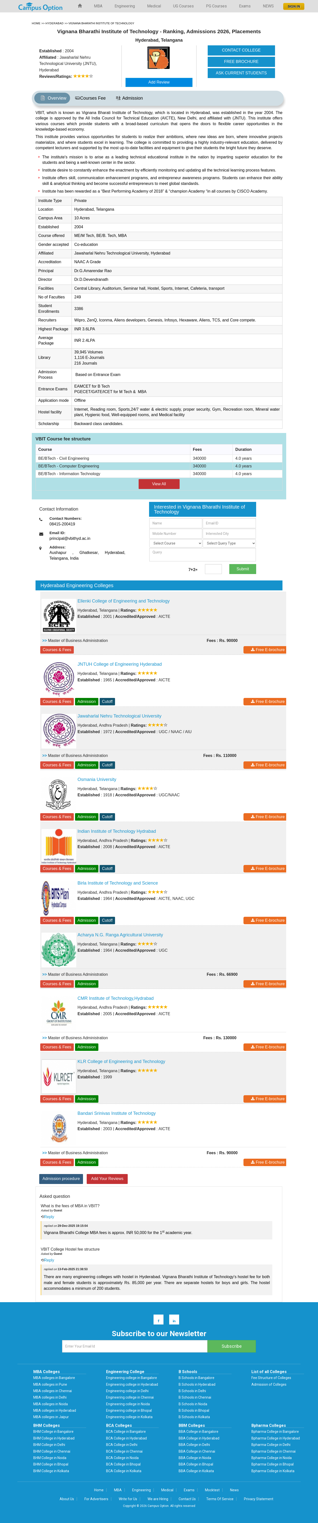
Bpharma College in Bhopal (272, 1464)
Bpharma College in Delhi (270, 1445)
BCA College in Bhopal (123, 1464)
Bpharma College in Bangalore (275, 1432)
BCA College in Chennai (124, 1451)
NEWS (268, 6)
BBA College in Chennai (197, 1451)
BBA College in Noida (195, 1458)
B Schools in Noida (193, 1404)
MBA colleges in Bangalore (54, 1378)
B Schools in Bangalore (196, 1378)
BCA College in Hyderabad (126, 1438)
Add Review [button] (158, 82)
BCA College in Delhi (121, 1445)
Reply (49, 1217)
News (234, 1490)
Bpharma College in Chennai (273, 1451)
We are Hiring (158, 1499)
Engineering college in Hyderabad (132, 1384)
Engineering (125, 6)
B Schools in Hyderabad (197, 1384)
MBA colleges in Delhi (50, 1397)
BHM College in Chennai (51, 1451)
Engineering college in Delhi (127, 1391)
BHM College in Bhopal (50, 1464)
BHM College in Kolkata (51, 1471)
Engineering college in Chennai (130, 1397)
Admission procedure (61, 1179)
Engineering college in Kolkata (129, 1417)
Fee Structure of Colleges (271, 1378)
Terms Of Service (220, 1499)
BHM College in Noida (49, 1458)
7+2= (193, 569)
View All (159, 484)
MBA (98, 6)
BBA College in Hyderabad (199, 1438)
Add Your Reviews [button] (107, 1179)
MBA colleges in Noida (50, 1404)
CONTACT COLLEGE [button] (241, 50)
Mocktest (212, 1490)
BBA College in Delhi (194, 1445)
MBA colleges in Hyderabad (54, 1410)
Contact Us (187, 1499)
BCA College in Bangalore (126, 1432)
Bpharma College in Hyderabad (275, 1438)
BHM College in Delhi (49, 1445)
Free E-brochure (268, 650)
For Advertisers (96, 1499)
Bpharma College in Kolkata (272, 1471)
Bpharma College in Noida (271, 1458)
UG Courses (183, 6)
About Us (67, 1499)
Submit (243, 569)
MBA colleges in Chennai (52, 1391)
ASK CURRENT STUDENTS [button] (241, 73)
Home (99, 1490)
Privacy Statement (258, 1499)
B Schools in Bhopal (194, 1410)
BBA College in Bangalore (198, 1432)
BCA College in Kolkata (123, 1471)
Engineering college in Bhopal (129, 1410)
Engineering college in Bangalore (131, 1378)
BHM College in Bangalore (53, 1432)
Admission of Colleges (268, 1384)
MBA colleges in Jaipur (51, 1417)
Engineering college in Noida (128, 1404)
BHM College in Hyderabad (54, 1438)
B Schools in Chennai (195, 1397)
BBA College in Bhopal (196, 1464)
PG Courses (216, 6)
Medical (154, 6)
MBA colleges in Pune (50, 1384)
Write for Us (128, 1499)
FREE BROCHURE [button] (241, 61)
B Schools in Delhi (192, 1391)
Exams (245, 6)
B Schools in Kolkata (194, 1417)
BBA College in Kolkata (196, 1471)
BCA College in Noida (122, 1458)
